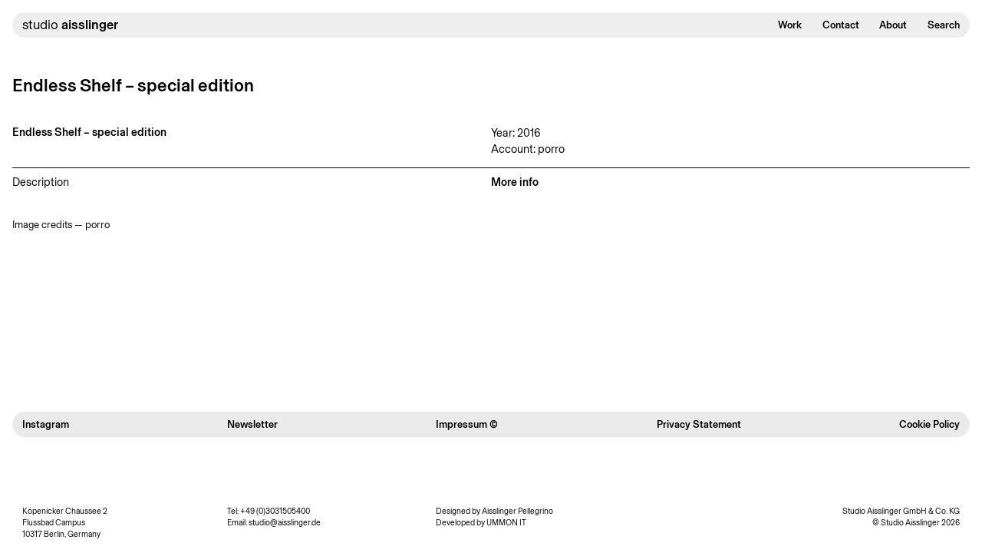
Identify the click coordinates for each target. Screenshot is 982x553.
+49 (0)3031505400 (275, 511)
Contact (840, 24)
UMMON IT (506, 523)
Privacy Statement (699, 424)
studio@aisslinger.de (285, 523)
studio (70, 24)
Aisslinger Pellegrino (517, 511)
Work (790, 24)
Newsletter (252, 424)
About (893, 24)
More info (515, 182)
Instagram (45, 424)
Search (944, 24)
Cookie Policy (929, 424)
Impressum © (467, 424)
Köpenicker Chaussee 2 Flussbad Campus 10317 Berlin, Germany (64, 522)
